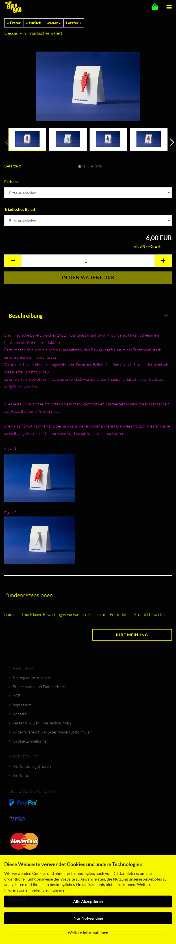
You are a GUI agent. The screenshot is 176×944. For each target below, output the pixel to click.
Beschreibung (25, 315)
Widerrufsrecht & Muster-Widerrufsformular (52, 732)
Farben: (11, 181)
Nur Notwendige (88, 918)
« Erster (14, 22)
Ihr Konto (21, 775)
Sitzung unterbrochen (31, 677)
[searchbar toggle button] (141, 7)
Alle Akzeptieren (88, 901)
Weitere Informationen (88, 932)
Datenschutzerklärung (86, 890)
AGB (17, 695)
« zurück (33, 22)
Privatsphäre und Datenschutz (39, 686)
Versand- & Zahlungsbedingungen (42, 722)
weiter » (54, 22)
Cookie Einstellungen (31, 741)
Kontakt (20, 713)
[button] (170, 142)
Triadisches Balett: (20, 209)
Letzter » (73, 22)
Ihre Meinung (132, 634)
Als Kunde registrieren (32, 766)
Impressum (22, 704)
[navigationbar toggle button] (169, 7)
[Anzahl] (88, 260)
